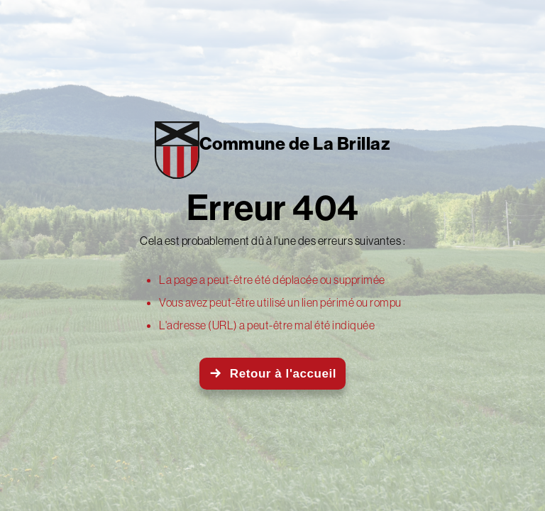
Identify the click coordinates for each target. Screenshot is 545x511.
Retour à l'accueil (283, 373)
